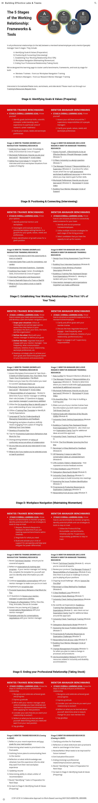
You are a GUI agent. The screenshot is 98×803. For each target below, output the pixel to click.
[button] (2, 3)
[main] (19, 23)
